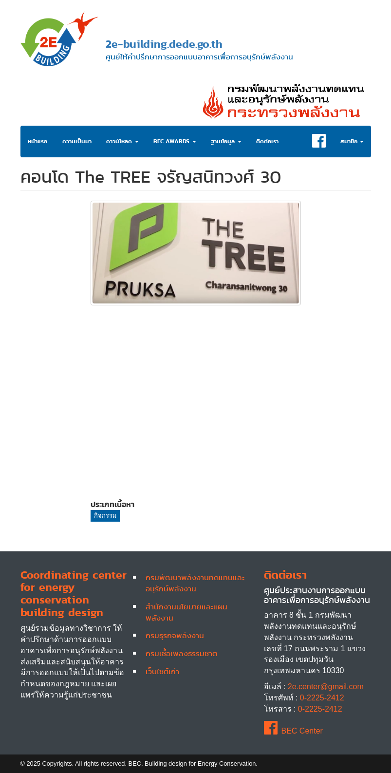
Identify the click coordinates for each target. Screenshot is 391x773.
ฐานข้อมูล (226, 141)
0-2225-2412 (322, 698)
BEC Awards (174, 141)
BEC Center (293, 731)
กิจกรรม (105, 515)
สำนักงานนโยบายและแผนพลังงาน (186, 612)
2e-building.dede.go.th (164, 43)
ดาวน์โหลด (122, 141)
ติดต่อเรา (267, 141)
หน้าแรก (38, 141)
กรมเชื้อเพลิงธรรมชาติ (181, 653)
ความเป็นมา (77, 141)
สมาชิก (352, 141)
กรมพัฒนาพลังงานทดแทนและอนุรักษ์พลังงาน (195, 582)
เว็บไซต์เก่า (162, 671)
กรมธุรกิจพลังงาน (175, 635)
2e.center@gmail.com (326, 686)
